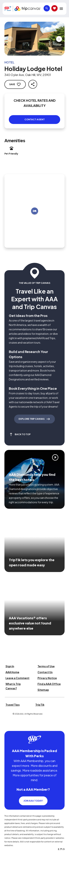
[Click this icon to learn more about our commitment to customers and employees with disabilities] (9, 726)
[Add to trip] (34, 211)
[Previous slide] (10, 39)
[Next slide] (59, 39)
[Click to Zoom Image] (34, 39)
